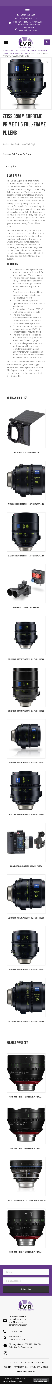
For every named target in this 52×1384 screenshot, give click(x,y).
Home (5, 50)
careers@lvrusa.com (18, 1325)
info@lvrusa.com (16, 1322)
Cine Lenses (20, 50)
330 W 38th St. (27, 27)
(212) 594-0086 (28, 15)
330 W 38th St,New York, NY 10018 (18, 1338)
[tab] (26, 166)
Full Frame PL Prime (20, 53)
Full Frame (31, 50)
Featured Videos (39, 1367)
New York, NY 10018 (28, 30)
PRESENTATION (20, 1367)
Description (10, 166)
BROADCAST (20, 1362)
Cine (11, 50)
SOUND (7, 1367)
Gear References (26, 1371)
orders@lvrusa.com (28, 18)
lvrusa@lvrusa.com (17, 1319)
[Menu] (27, 10)
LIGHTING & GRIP (36, 1362)
